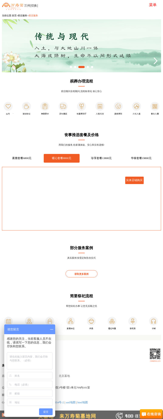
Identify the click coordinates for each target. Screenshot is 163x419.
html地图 (82, 402)
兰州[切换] (31, 5)
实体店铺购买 (134, 180)
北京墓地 (64, 375)
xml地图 (71, 402)
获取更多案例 (81, 274)
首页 (14, 15)
